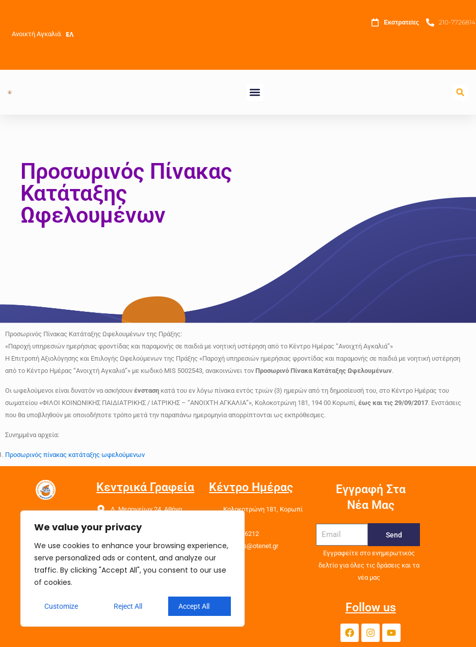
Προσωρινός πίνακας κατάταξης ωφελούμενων (75, 455)
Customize (61, 606)
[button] (255, 92)
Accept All (193, 606)
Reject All (128, 606)
